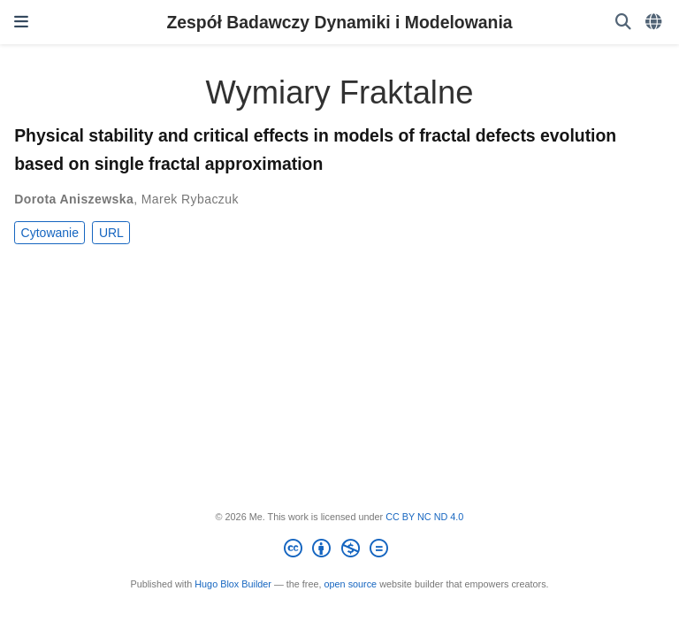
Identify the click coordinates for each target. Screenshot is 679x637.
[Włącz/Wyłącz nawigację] (21, 22)
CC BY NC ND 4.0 (424, 516)
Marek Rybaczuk (190, 199)
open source (351, 584)
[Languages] (655, 22)
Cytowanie (50, 233)
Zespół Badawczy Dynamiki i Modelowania (339, 22)
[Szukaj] (623, 22)
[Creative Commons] (339, 551)
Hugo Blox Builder (233, 584)
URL (111, 233)
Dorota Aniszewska (74, 199)
